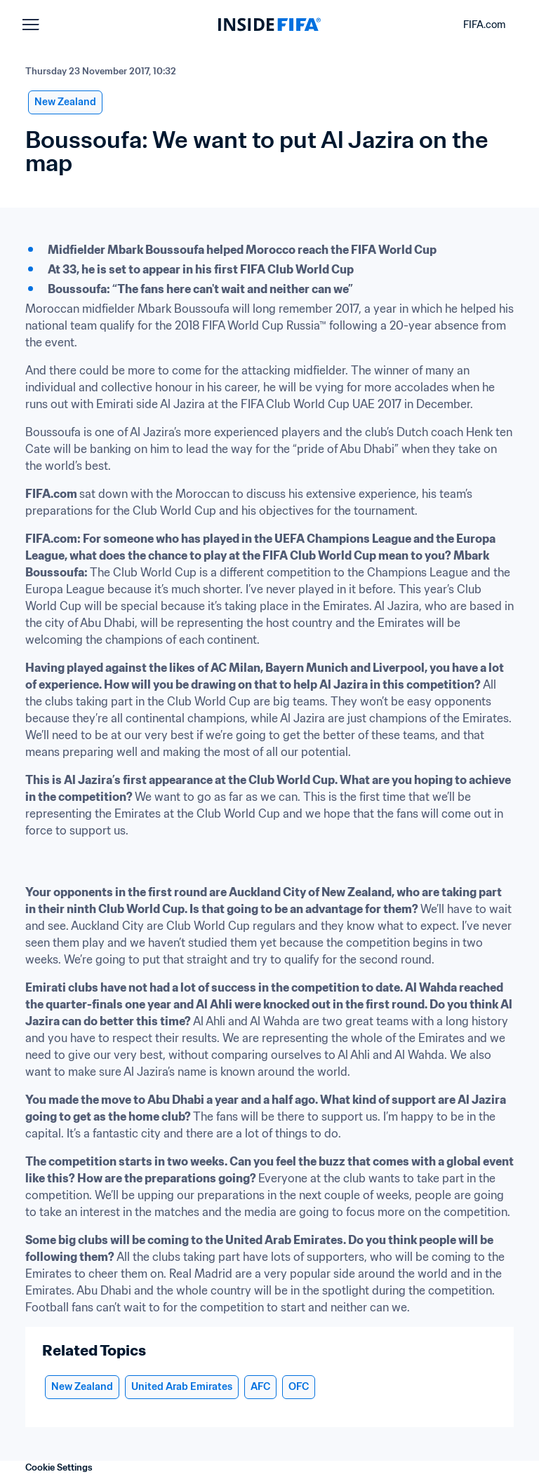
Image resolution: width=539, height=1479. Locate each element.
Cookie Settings (59, 1467)
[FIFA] (269, 24)
